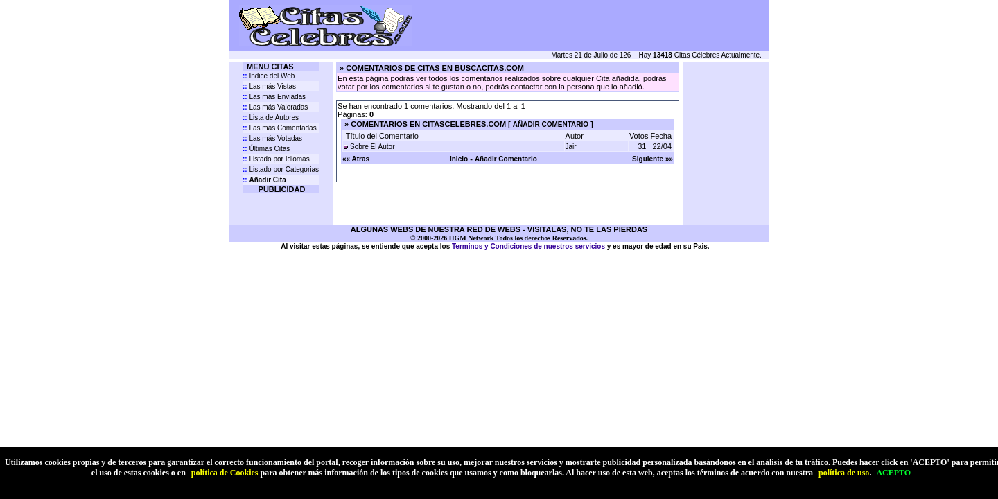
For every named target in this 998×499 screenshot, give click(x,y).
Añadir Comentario (506, 159)
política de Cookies (225, 473)
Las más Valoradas (275, 107)
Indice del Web (269, 76)
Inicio (459, 159)
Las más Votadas (272, 138)
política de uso (843, 473)
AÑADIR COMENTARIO (550, 124)
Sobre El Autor (372, 146)
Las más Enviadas (274, 96)
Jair (571, 146)
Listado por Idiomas (276, 159)
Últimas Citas (266, 148)
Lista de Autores (271, 117)
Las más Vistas (269, 86)
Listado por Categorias (281, 169)
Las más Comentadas (280, 128)
